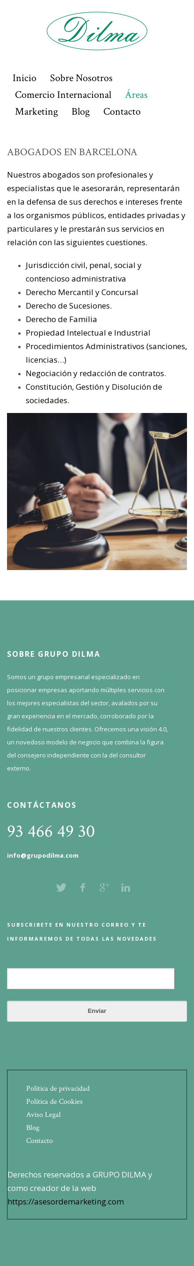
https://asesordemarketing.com (65, 1201)
